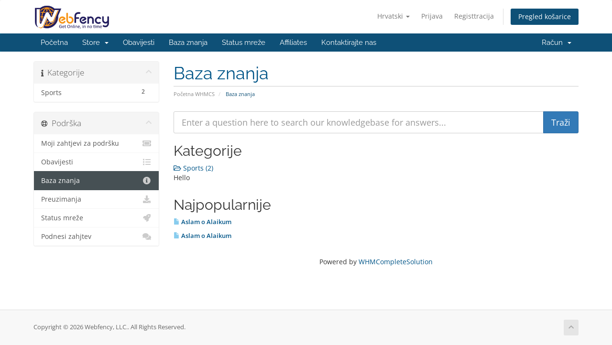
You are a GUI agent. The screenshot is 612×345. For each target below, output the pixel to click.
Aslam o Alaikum (202, 221)
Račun (556, 42)
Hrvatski (393, 16)
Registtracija (474, 16)
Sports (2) (193, 167)
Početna (54, 42)
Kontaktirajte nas (348, 42)
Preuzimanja (96, 199)
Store (95, 42)
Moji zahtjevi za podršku (96, 143)
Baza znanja (188, 42)
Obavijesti (138, 42)
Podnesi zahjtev (96, 236)
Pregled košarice (544, 16)
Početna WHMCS (194, 93)
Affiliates (293, 42)
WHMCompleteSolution (396, 261)
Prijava (432, 16)
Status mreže (243, 42)
